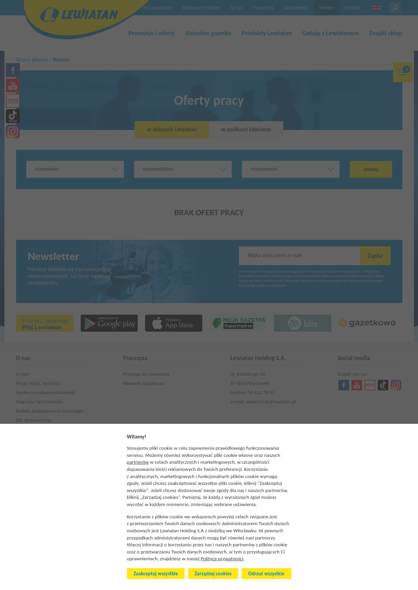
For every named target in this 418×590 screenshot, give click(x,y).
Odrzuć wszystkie (266, 574)
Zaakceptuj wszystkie (155, 574)
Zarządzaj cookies (212, 574)
